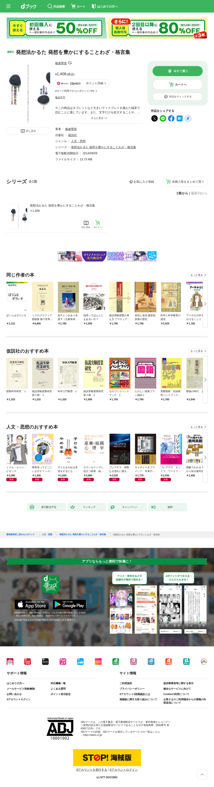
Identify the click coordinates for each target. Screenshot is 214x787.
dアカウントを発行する (91, 769)
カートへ (181, 84)
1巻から (182, 193)
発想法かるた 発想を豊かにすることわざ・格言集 (62, 205)
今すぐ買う (180, 71)
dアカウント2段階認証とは (135, 694)
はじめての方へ (15, 683)
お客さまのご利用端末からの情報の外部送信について (184, 701)
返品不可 (60, 97)
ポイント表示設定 (61, 694)
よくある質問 (58, 688)
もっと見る (196, 275)
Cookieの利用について (176, 694)
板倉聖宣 (61, 63)
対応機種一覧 (58, 683)
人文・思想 (78, 141)
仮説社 (72, 135)
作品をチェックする (180, 96)
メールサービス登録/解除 (21, 688)
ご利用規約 (126, 683)
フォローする (70, 63)
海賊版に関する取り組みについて (138, 699)
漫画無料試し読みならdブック (20, 534)
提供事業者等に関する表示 (178, 683)
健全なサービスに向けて (177, 688)
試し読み (31, 130)
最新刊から (199, 193)
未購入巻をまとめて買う (188, 181)
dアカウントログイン (19, 699)
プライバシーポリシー (132, 688)
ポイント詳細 (94, 83)
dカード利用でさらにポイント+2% (74, 90)
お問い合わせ (14, 694)
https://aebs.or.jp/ (92, 734)
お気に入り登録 (144, 181)
